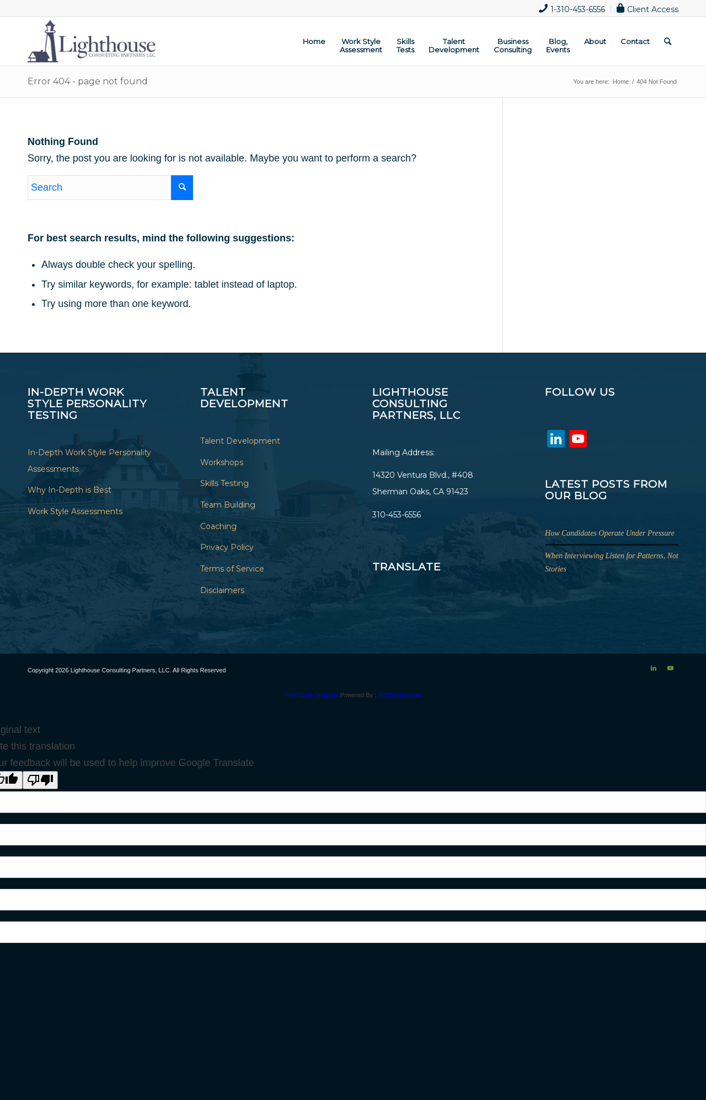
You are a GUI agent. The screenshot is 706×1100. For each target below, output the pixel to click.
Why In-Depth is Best (69, 490)
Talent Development (240, 441)
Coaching (218, 526)
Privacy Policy (227, 547)
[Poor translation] (40, 780)
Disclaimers (222, 590)
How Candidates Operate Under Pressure (610, 533)
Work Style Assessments (75, 511)
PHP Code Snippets (312, 695)
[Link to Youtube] (670, 668)
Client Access (647, 8)
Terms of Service (232, 569)
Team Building (227, 505)
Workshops (221, 462)
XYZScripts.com (399, 695)
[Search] (667, 41)
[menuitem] (572, 9)
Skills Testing (224, 483)
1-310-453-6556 (572, 8)
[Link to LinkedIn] (653, 668)
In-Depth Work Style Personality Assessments (89, 460)
